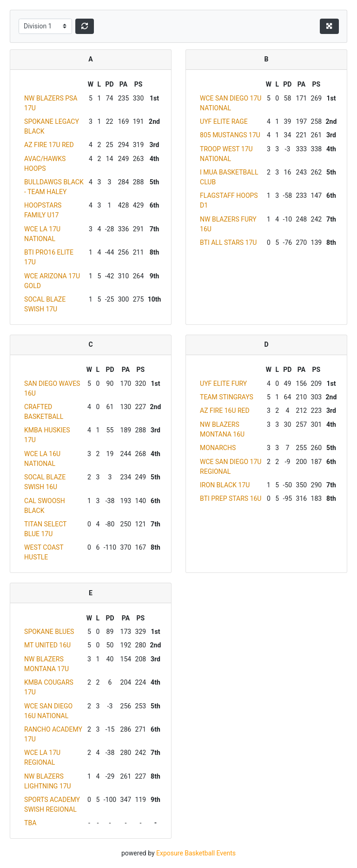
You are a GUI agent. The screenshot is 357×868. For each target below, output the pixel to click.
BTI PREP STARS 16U (230, 498)
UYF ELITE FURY (223, 383)
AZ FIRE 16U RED (225, 410)
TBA (30, 823)
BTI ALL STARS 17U (228, 242)
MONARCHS (218, 447)
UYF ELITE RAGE (224, 121)
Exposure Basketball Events (196, 853)
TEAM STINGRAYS (226, 397)
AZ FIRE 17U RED (49, 144)
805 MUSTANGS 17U (230, 135)
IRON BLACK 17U (225, 485)
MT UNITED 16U (47, 645)
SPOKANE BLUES (49, 631)
